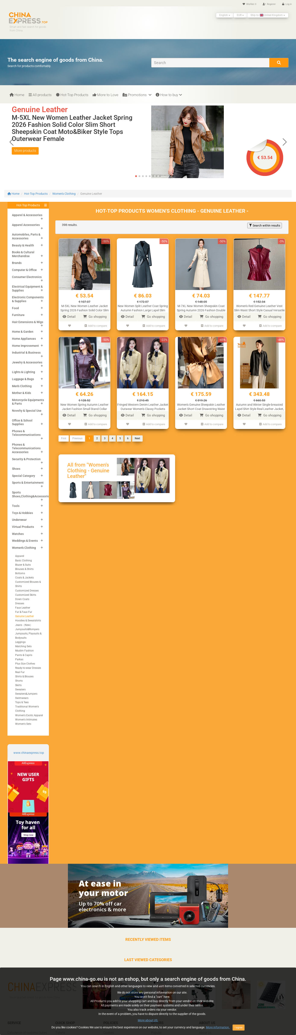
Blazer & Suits (23, 564)
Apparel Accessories (26, 225)
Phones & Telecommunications (26, 433)
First (63, 437)
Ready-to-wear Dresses (28, 667)
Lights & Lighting (23, 372)
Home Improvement (25, 345)
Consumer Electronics (27, 277)
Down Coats (22, 599)
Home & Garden (22, 331)
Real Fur (20, 672)
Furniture (18, 315)
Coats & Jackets (24, 577)
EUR (240, 15)
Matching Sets (23, 646)
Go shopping (95, 317)
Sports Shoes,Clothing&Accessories (31, 494)
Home (17, 95)
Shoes (16, 468)
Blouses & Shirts (24, 569)
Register (269, 4)
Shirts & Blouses (24, 676)
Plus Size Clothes (25, 663)
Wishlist (249, 4)
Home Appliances (24, 338)
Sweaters (20, 689)
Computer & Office (24, 270)
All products (40, 95)
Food (15, 308)
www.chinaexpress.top (28, 752)
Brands (17, 263)
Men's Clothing (22, 386)
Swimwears (21, 698)
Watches (18, 534)
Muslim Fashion (24, 650)
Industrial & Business (26, 352)
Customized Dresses (27, 590)
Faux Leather (22, 607)
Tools (15, 506)
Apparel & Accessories (27, 215)
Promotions (137, 95)
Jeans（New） (23, 625)
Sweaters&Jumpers (26, 693)
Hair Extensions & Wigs (27, 322)
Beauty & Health (23, 245)
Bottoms (20, 573)
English (224, 15)
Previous (77, 437)
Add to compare (96, 325)
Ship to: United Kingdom (268, 15)
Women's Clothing (64, 193)
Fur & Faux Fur (23, 611)
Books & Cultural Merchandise (23, 254)
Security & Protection (26, 459)
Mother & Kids (21, 393)
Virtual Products (23, 526)
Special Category (23, 475)
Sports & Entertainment (28, 482)
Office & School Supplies (22, 422)
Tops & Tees (22, 702)
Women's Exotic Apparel (29, 715)
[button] (284, 141)
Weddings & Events (25, 540)
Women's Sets (23, 723)
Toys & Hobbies (22, 513)
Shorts (19, 680)
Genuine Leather (24, 616)
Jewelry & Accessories (27, 362)
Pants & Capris (23, 655)
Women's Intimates (26, 719)
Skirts (18, 685)
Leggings (20, 642)
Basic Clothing (23, 560)
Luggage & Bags (23, 379)
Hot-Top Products (72, 95)
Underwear (19, 519)
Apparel (19, 556)
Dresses (19, 603)
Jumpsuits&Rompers (27, 629)
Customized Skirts (25, 594)
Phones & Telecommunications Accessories (26, 448)
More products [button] (25, 151)
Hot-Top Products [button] (28, 205)
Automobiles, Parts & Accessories (26, 236)
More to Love (105, 95)
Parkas (19, 659)
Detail (69, 317)
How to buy (169, 95)
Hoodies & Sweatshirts (28, 620)
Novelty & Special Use (26, 410)
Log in (287, 4)
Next (137, 437)
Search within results (264, 225)
